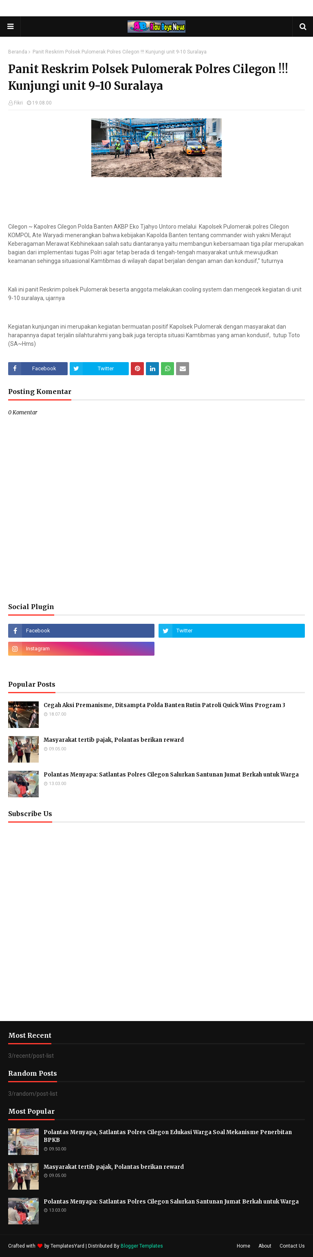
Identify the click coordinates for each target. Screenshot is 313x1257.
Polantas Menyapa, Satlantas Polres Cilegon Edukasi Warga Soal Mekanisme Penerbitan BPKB (168, 1136)
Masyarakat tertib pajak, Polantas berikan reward (114, 739)
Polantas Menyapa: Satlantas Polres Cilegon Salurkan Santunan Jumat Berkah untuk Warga (171, 774)
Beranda (17, 52)
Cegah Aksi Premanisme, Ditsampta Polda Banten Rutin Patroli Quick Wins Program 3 (164, 705)
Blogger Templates (142, 1246)
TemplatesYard (67, 1246)
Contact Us (292, 1246)
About (264, 1246)
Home (243, 1246)
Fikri (18, 103)
